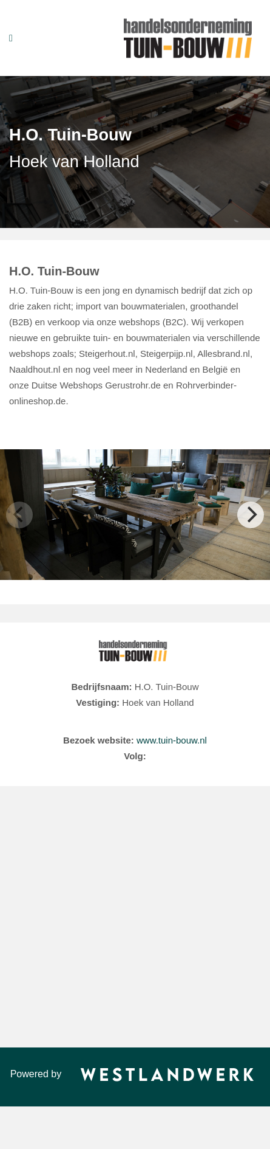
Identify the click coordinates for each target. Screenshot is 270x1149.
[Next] (250, 515)
